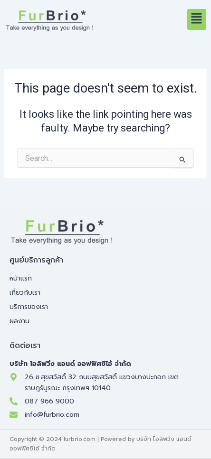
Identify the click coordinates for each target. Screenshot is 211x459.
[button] (196, 19)
